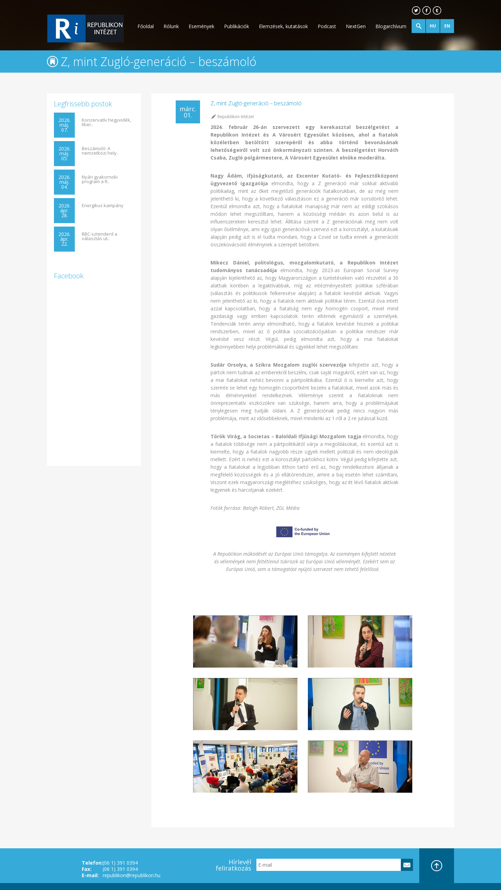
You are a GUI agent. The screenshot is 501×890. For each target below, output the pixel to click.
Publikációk (236, 26)
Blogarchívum (390, 26)
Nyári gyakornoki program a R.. (100, 179)
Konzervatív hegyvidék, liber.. (106, 122)
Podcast (327, 26)
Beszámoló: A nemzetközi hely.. (100, 150)
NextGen (356, 26)
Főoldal (145, 26)
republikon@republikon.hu (131, 875)
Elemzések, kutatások (283, 26)
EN (447, 26)
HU (433, 26)
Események (201, 26)
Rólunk (171, 26)
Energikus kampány (103, 205)
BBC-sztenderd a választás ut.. (99, 236)
